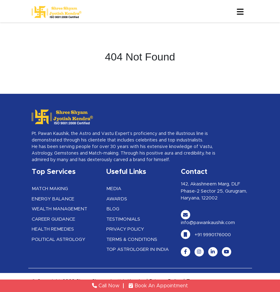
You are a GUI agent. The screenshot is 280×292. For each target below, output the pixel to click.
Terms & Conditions (131, 239)
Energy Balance (53, 199)
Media (113, 188)
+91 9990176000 (206, 234)
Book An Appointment (158, 285)
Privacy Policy (125, 229)
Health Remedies (53, 229)
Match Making (50, 188)
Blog (112, 209)
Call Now (105, 285)
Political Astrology (58, 239)
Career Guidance (53, 219)
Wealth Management (59, 209)
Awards (116, 199)
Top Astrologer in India (137, 249)
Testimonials (123, 219)
